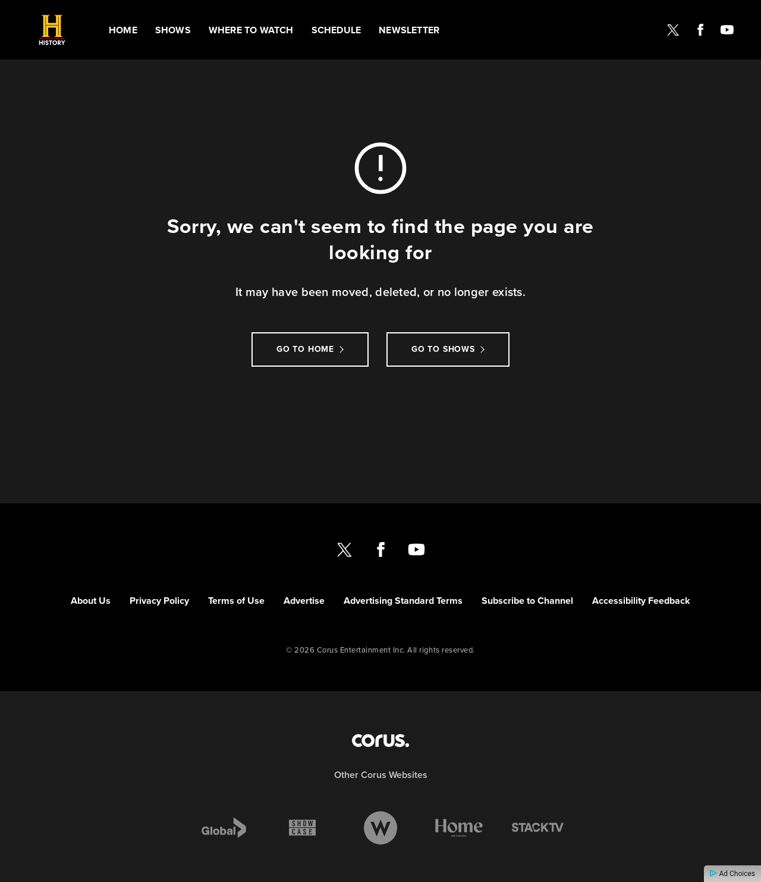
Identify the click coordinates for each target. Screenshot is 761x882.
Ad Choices (732, 874)
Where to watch (251, 30)
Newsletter (409, 30)
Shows (173, 30)
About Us (91, 600)
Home (123, 30)
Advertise (304, 600)
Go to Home (305, 349)
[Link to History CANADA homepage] (52, 30)
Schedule (336, 30)
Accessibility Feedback (641, 600)
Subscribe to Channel (527, 600)
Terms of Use (236, 600)
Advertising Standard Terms (403, 600)
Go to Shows (443, 349)
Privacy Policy (159, 600)
